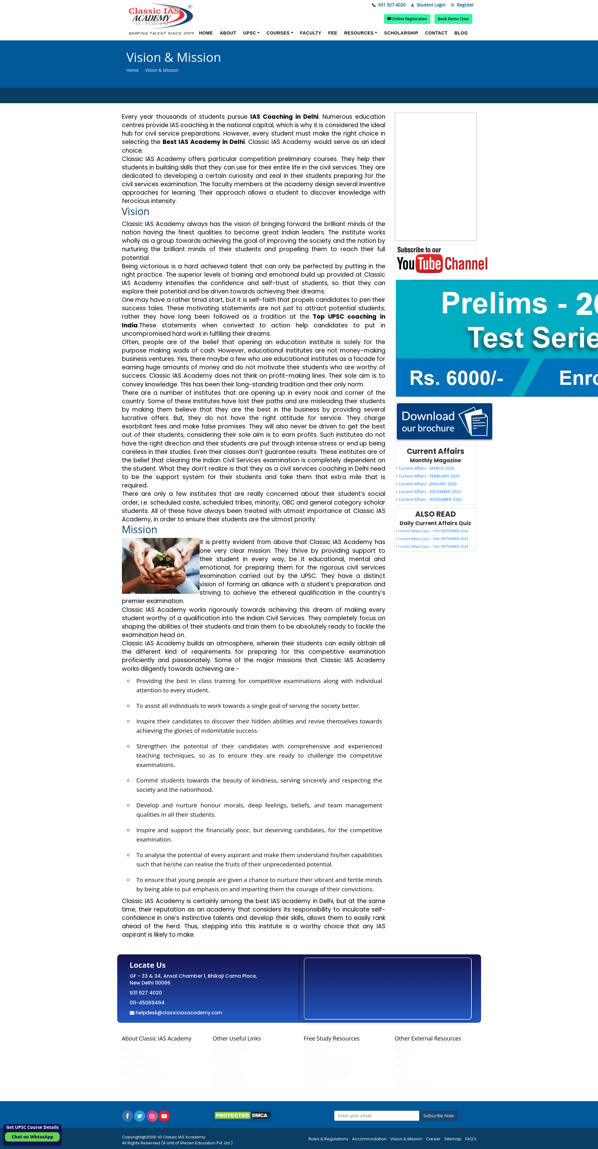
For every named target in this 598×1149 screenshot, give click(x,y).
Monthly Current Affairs (329, 1057)
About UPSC (407, 1049)
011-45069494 (147, 1002)
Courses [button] (278, 32)
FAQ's (470, 1139)
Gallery (402, 1065)
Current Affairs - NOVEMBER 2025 (429, 499)
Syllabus (403, 1080)
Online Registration (407, 18)
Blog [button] (461, 32)
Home (133, 70)
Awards (402, 1057)
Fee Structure (136, 1088)
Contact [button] (436, 32)
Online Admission (231, 1049)
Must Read (315, 1049)
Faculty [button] (310, 32)
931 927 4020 (389, 5)
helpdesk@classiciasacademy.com (178, 1012)
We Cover (223, 1088)
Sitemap (452, 1139)
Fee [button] (332, 32)
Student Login (428, 5)
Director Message (140, 1057)
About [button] (228, 32)
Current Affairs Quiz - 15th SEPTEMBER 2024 (432, 546)
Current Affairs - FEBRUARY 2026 (428, 476)
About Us (131, 1049)
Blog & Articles (319, 1088)
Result (401, 1072)
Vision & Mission (139, 1065)
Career (433, 1139)
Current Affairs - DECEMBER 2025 (428, 491)
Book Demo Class (453, 18)
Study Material (228, 1072)
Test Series (224, 1065)
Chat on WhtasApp (32, 1137)
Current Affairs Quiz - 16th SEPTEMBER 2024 (432, 538)
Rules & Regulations (328, 1139)
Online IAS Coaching (325, 1072)
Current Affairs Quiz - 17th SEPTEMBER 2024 (432, 530)
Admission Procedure (144, 1072)
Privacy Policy (227, 1057)
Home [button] (206, 32)
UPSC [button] (249, 32)
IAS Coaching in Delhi (326, 1065)
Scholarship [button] (401, 32)
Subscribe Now (439, 1116)
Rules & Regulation (142, 1080)
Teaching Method (413, 1088)
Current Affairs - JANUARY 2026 (426, 484)
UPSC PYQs (315, 1080)
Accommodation (369, 1139)
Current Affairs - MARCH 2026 (425, 468)
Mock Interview (229, 1080)
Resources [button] (359, 32)
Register (462, 5)
